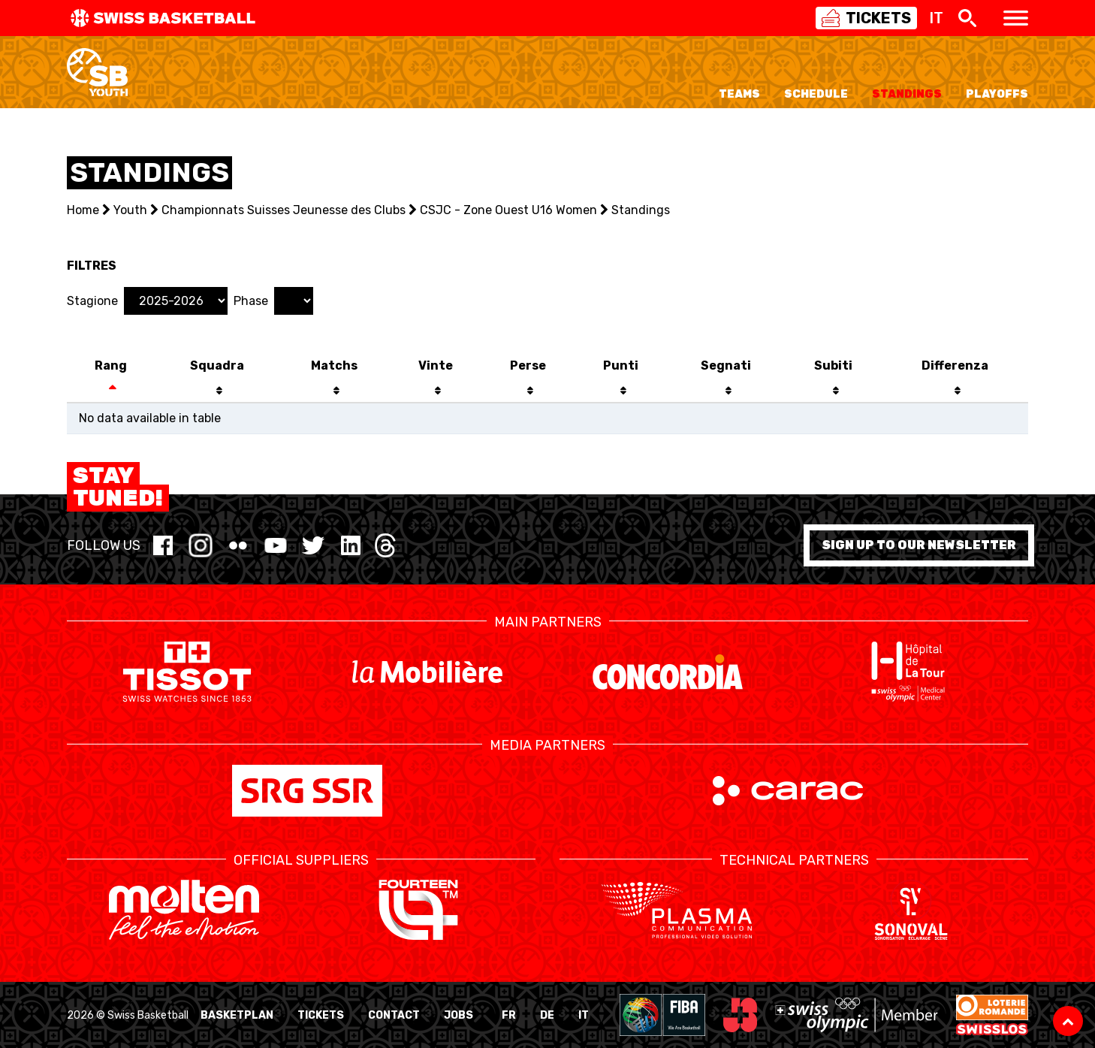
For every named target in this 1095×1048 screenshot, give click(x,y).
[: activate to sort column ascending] (833, 392)
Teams (739, 94)
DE (547, 1015)
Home (83, 210)
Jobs (458, 1015)
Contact (394, 1015)
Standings (907, 94)
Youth (130, 210)
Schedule (816, 94)
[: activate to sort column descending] (111, 392)
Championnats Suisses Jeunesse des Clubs (283, 210)
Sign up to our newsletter (919, 545)
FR (509, 1015)
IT (583, 1015)
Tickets (320, 1015)
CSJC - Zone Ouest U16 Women (508, 210)
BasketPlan (237, 1015)
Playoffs (997, 94)
